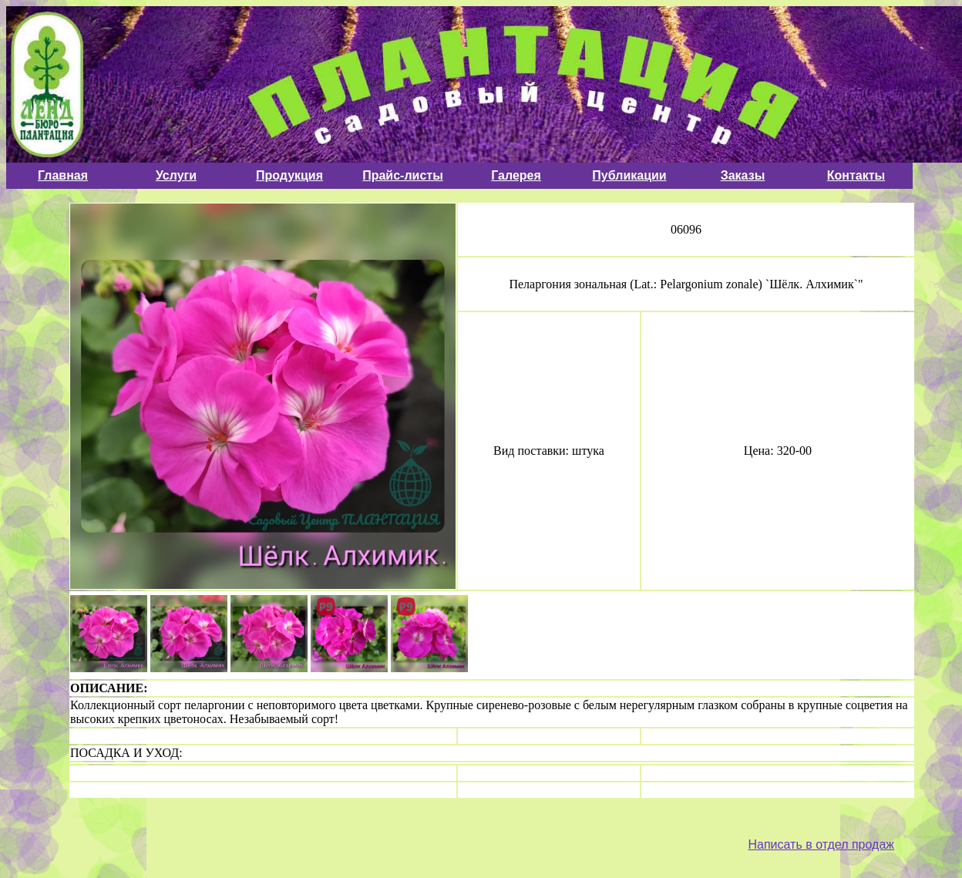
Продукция (289, 175)
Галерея (516, 175)
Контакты (856, 175)
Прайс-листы (402, 175)
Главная (63, 175)
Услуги (176, 175)
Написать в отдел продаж (821, 844)
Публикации (629, 175)
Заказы (743, 175)
